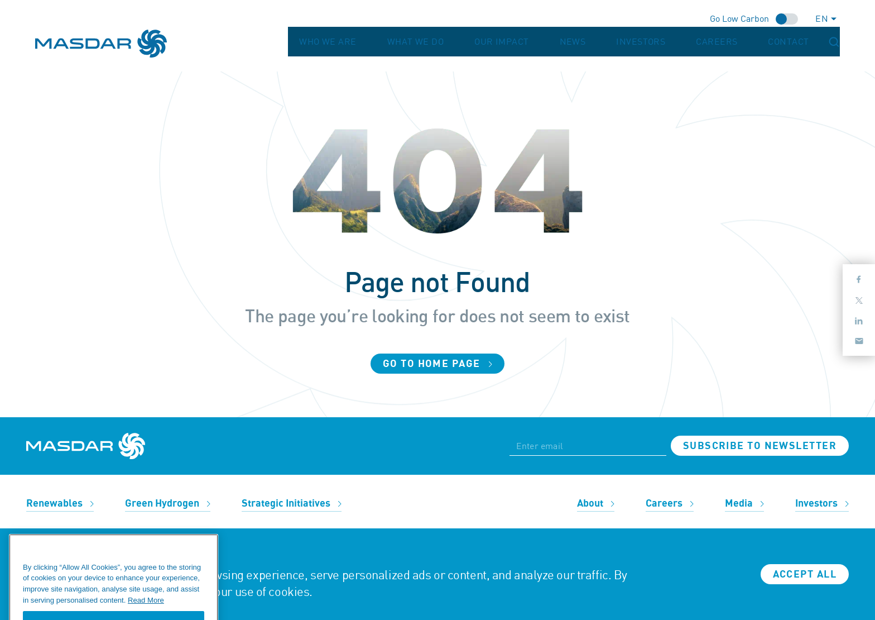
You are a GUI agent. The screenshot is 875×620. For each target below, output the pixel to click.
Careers (750, 43)
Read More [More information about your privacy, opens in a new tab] (146, 615)
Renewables (60, 503)
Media (744, 503)
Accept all (804, 574)
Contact (804, 43)
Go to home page (437, 364)
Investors (693, 43)
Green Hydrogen (167, 503)
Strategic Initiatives (292, 503)
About (595, 503)
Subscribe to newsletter (759, 446)
